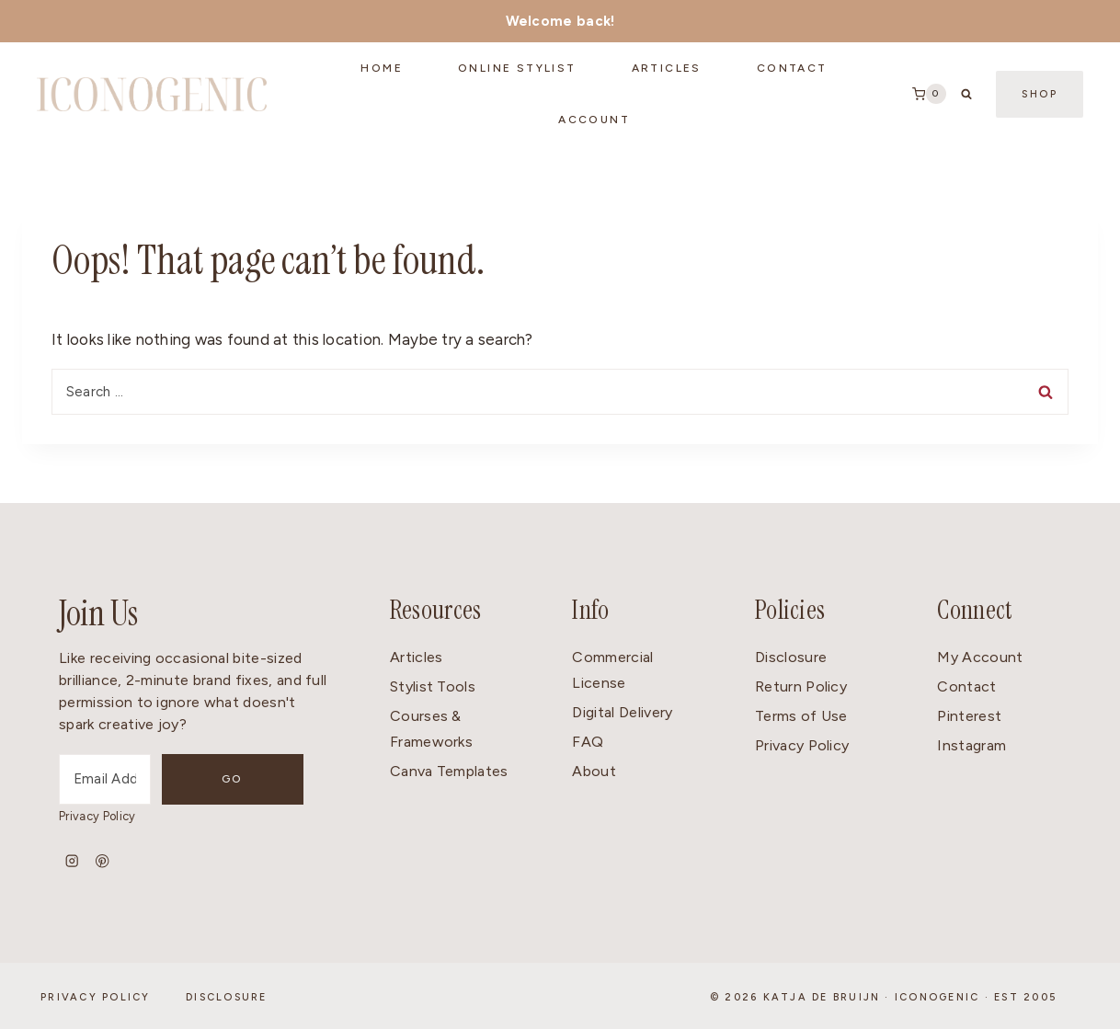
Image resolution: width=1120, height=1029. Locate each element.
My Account (980, 657)
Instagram (971, 745)
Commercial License (612, 670)
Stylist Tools (432, 686)
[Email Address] (129, 779)
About (594, 771)
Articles (667, 68)
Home (381, 68)
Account (594, 119)
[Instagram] (72, 861)
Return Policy (801, 686)
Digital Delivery (622, 712)
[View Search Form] (966, 94)
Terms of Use (801, 716)
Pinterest (969, 716)
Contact (966, 686)
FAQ (587, 741)
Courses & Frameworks (431, 729)
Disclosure (791, 657)
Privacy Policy (97, 816)
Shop (1039, 94)
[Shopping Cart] (929, 94)
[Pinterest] (102, 861)
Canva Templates (449, 771)
